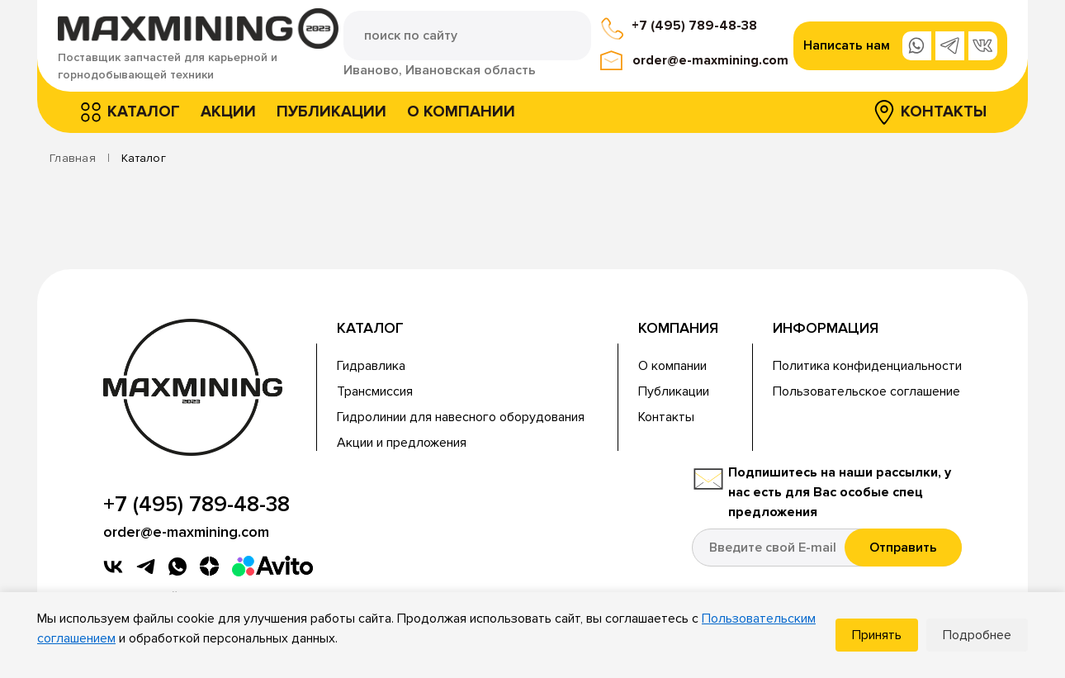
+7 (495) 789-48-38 (694, 25)
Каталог (143, 112)
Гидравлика (371, 366)
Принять (877, 635)
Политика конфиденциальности (867, 366)
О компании (461, 112)
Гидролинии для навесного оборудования (461, 417)
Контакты (944, 112)
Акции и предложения (401, 442)
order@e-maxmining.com (710, 60)
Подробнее (977, 635)
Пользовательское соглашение (866, 391)
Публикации (331, 112)
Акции (228, 112)
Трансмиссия (375, 391)
